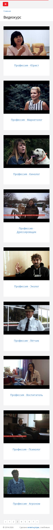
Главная (7, 11)
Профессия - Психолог (26, 449)
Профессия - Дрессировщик (26, 230)
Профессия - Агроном (26, 503)
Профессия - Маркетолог (26, 119)
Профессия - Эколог (26, 286)
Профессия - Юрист (26, 65)
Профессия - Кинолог (26, 174)
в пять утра (33, 527)
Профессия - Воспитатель (26, 395)
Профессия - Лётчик (26, 340)
